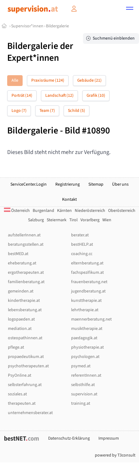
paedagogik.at (84, 338)
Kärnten (64, 211)
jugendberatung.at (88, 291)
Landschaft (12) (59, 95)
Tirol (73, 220)
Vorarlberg (89, 220)
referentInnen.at (86, 375)
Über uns (120, 184)
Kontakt (69, 199)
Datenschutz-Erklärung (69, 438)
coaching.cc (81, 254)
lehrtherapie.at (84, 310)
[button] (129, 9)
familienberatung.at (26, 282)
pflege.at (16, 347)
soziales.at (17, 394)
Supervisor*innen (27, 26)
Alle (14, 80)
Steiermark (56, 220)
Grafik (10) (96, 95)
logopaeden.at (21, 319)
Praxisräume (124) (47, 80)
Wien (106, 220)
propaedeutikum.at (26, 357)
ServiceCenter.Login (28, 184)
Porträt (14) (21, 95)
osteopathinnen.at (25, 338)
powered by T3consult (115, 455)
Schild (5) (76, 111)
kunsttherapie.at (86, 301)
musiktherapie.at (86, 329)
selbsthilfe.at (83, 385)
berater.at (80, 235)
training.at (80, 403)
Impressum (108, 438)
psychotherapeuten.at (28, 366)
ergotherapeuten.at (26, 272)
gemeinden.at (20, 291)
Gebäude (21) (89, 80)
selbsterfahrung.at (25, 385)
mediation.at (20, 329)
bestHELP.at (82, 244)
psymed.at (81, 366)
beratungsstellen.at (25, 244)
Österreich (17, 211)
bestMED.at (18, 254)
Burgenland (43, 211)
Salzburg (36, 220)
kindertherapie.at (24, 301)
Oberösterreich (121, 211)
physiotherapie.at (87, 347)
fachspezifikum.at (87, 272)
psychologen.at (85, 357)
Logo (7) (19, 111)
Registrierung (67, 184)
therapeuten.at (22, 403)
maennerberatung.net (91, 319)
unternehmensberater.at (30, 413)
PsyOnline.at (19, 375)
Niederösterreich (90, 211)
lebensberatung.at (25, 310)
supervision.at (84, 394)
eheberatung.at (22, 263)
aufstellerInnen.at (24, 235)
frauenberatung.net (89, 282)
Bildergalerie (57, 26)
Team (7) (47, 111)
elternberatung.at (87, 263)
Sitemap (95, 184)
